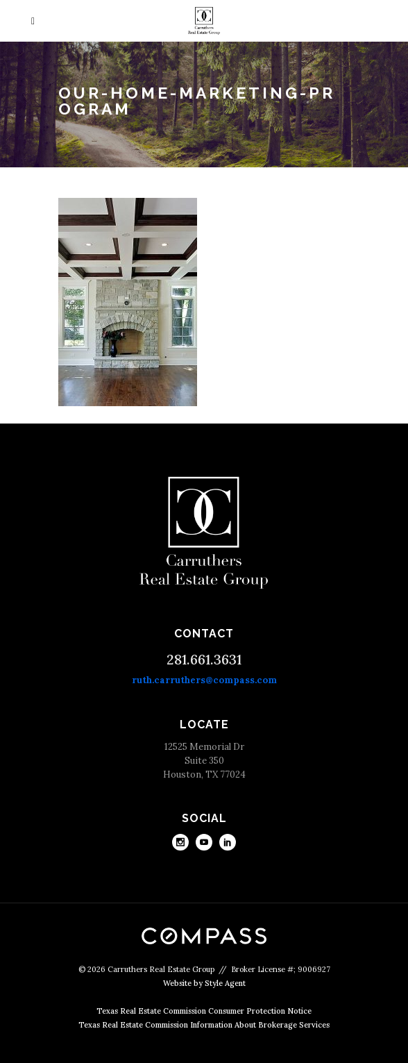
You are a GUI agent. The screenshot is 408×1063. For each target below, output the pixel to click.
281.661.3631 (204, 659)
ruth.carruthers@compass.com (204, 680)
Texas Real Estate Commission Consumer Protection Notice (204, 1011)
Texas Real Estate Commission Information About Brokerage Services (204, 1025)
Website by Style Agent (204, 983)
